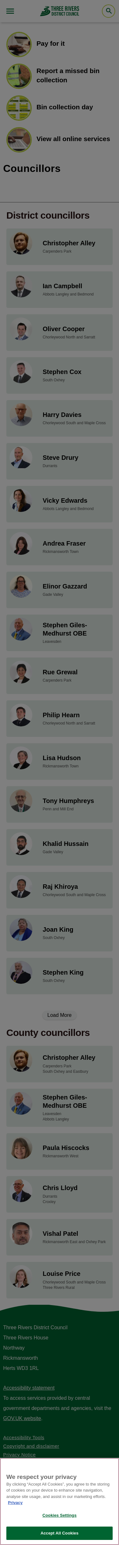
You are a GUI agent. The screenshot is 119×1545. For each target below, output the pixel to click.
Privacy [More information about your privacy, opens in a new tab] (15, 1502)
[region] (59, 1501)
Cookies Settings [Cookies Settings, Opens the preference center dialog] (60, 1515)
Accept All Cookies (60, 1533)
